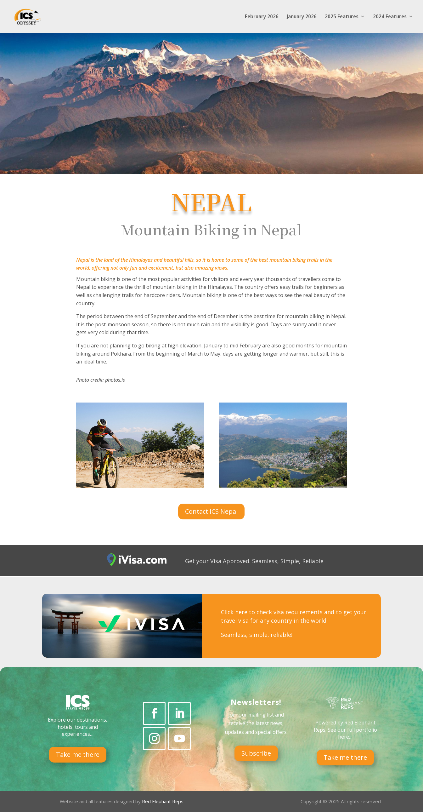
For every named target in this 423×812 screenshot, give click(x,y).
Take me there (77, 754)
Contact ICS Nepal (211, 511)
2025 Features (341, 17)
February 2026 (262, 17)
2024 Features (390, 17)
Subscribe (256, 753)
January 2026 (302, 17)
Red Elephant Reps (163, 801)
